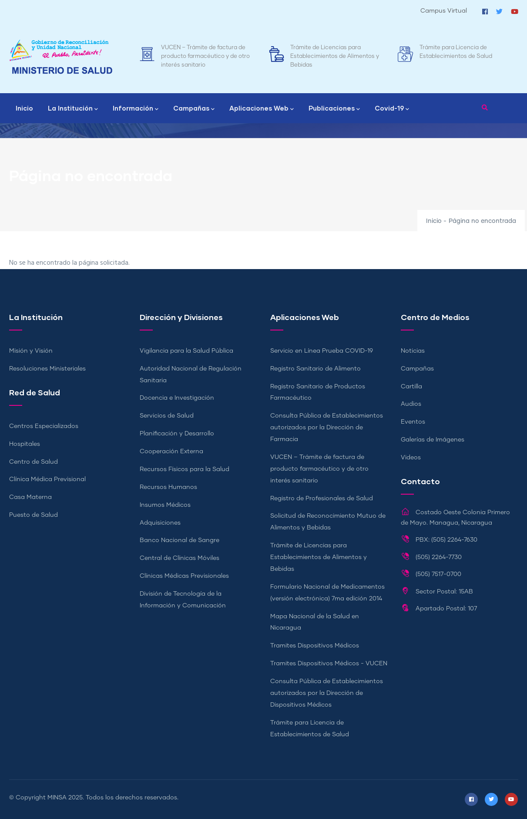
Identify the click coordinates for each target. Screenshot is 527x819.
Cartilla (411, 387)
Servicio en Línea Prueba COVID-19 (321, 351)
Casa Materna (30, 497)
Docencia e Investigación (177, 398)
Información (135, 109)
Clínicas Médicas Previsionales (184, 576)
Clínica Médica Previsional (47, 479)
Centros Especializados (43, 426)
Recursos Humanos (168, 487)
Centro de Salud (33, 462)
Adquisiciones (160, 523)
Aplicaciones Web (261, 109)
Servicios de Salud (167, 416)
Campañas (194, 109)
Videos (411, 458)
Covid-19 (392, 109)
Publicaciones (334, 109)
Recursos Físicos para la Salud (184, 469)
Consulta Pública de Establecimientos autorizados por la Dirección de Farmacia (326, 427)
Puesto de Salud (33, 515)
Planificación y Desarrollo (177, 434)
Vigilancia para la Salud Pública (186, 351)
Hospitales (24, 444)
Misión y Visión (31, 351)
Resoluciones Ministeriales (47, 369)
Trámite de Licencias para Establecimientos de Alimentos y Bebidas (334, 56)
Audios (411, 404)
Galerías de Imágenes (432, 440)
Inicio (24, 108)
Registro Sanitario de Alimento (315, 369)
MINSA (57, 798)
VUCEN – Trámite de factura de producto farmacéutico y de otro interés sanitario (205, 56)
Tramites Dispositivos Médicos (314, 646)
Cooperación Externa (171, 451)
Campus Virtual (443, 11)
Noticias (413, 351)
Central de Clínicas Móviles (179, 558)
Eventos (413, 422)
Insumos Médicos (165, 505)
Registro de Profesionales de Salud (321, 498)
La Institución (73, 109)
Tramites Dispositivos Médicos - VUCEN (328, 664)
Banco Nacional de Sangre (179, 540)
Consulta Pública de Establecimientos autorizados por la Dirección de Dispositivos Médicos (326, 693)
